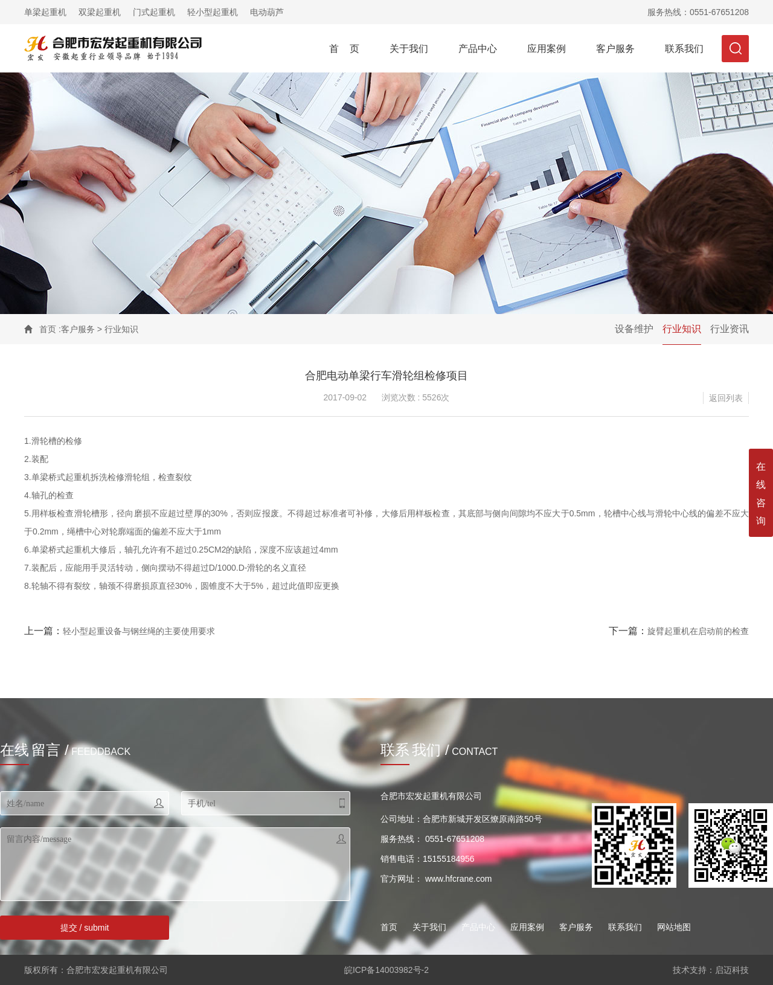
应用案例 (546, 48)
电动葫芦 (267, 12)
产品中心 (477, 48)
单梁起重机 (45, 12)
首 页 (344, 48)
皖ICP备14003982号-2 (386, 970)
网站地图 (674, 927)
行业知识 (681, 329)
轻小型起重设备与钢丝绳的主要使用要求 (139, 631)
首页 (47, 329)
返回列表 (726, 398)
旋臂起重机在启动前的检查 (698, 631)
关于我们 (409, 48)
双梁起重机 (100, 12)
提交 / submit (84, 927)
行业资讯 (729, 329)
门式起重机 (154, 12)
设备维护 (634, 329)
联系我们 (684, 48)
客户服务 (615, 48)
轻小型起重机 (212, 12)
